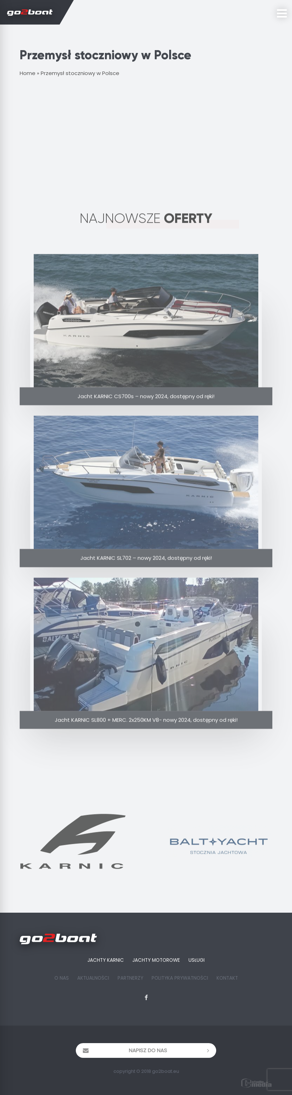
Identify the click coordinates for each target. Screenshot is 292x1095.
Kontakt (227, 978)
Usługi (196, 960)
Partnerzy (130, 978)
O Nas (61, 978)
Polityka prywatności (180, 978)
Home (27, 73)
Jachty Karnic (105, 960)
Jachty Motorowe (156, 960)
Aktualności (93, 978)
